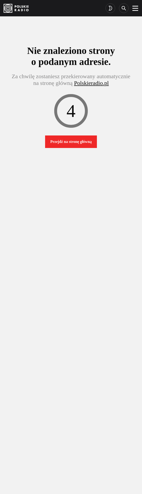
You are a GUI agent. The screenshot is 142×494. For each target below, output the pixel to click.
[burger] (135, 8)
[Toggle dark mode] (110, 8)
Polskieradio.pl (91, 83)
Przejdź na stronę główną (71, 142)
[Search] (124, 8)
